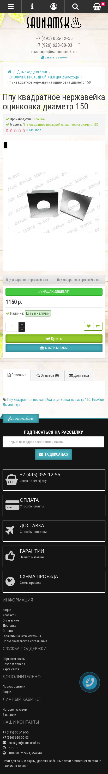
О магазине (11, 620)
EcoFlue (98, 399)
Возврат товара (14, 664)
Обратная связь (14, 659)
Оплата (8, 631)
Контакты (9, 615)
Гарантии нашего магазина (22, 636)
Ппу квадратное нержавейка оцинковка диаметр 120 (30, 280)
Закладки (9, 714)
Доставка (79, 375)
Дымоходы (11, 404)
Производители (14, 686)
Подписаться (53, 454)
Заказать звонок (54, 57)
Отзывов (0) (47, 375)
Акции (7, 610)
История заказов (15, 709)
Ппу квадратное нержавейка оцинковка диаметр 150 (49, 399)
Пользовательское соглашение (25, 641)
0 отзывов (33, 130)
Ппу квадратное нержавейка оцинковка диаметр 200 (81, 280)
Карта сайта (11, 669)
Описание (16, 375)
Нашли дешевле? (54, 291)
